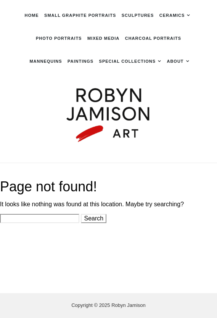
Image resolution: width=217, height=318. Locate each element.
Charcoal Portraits (153, 38)
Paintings (80, 61)
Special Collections (127, 61)
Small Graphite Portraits (80, 15)
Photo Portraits (59, 38)
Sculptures (138, 15)
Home (32, 15)
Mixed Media (103, 38)
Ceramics (172, 15)
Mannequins (45, 61)
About (175, 61)
